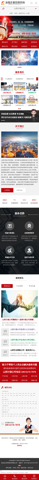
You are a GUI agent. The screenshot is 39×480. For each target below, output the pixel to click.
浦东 (22, 407)
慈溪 (14, 403)
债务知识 (7, 286)
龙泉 (33, 403)
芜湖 (8, 414)
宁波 (5, 401)
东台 (8, 395)
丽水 (30, 401)
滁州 (20, 414)
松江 (36, 407)
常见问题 (32, 286)
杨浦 (19, 407)
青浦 (3, 409)
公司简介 (7, 190)
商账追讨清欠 (30, 79)
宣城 (3, 416)
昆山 (5, 397)
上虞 (19, 403)
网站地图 (8, 467)
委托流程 (15, 46)
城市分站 (22, 13)
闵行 (25, 407)
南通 (34, 393)
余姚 (33, 401)
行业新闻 (19, 286)
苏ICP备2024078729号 (31, 463)
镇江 (31, 393)
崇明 (8, 409)
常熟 (11, 395)
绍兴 (8, 401)
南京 (3, 393)
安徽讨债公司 (5, 412)
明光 (14, 416)
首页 (15, 13)
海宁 (25, 403)
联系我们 (34, 46)
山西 (27, 13)
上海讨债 (24, 376)
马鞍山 (11, 414)
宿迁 (28, 393)
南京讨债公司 (9, 472)
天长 (16, 416)
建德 (36, 403)
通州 (20, 395)
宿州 (34, 414)
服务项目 (24, 42)
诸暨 (22, 403)
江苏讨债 (15, 376)
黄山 (17, 414)
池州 (15, 414)
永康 (8, 403)
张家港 (17, 395)
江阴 (14, 395)
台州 (14, 401)
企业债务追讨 (19, 79)
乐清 (36, 401)
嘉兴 (19, 401)
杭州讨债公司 (3, 472)
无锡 (5, 393)
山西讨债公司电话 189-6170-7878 (19, 372)
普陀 (14, 407)
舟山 (25, 401)
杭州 (3, 401)
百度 (14, 467)
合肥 (3, 414)
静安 (11, 407)
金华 (22, 401)
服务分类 (5, 46)
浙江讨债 (34, 376)
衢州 (28, 401)
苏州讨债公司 (15, 472)
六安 (5, 416)
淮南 (26, 414)
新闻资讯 (34, 42)
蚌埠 (31, 414)
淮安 (26, 393)
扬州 (11, 393)
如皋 (3, 397)
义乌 (16, 403)
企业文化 (19, 190)
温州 (11, 401)
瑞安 (11, 403)
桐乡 (28, 403)
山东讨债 (5, 380)
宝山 (28, 407)
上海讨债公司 (5, 405)
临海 (3, 403)
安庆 (23, 414)
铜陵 (11, 416)
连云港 (20, 393)
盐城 (23, 393)
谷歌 (18, 467)
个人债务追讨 (8, 79)
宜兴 (23, 395)
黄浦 (3, 407)
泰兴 (34, 395)
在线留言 (24, 46)
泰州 (3, 395)
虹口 (16, 407)
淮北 (28, 414)
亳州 (5, 414)
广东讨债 (5, 376)
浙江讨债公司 (5, 399)
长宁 (8, 407)
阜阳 (8, 416)
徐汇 (5, 407)
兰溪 (30, 403)
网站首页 (5, 42)
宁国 (19, 416)
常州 (8, 393)
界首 (22, 416)
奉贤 (5, 409)
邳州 (26, 395)
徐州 (14, 393)
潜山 (28, 416)
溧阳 (31, 395)
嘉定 (30, 407)
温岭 (5, 403)
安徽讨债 (15, 380)
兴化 (5, 395)
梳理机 (26, 472)
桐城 (25, 416)
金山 (33, 407)
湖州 (16, 401)
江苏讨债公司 (5, 391)
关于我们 (15, 42)
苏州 (16, 393)
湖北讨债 (24, 380)
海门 (28, 395)
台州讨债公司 (21, 472)
